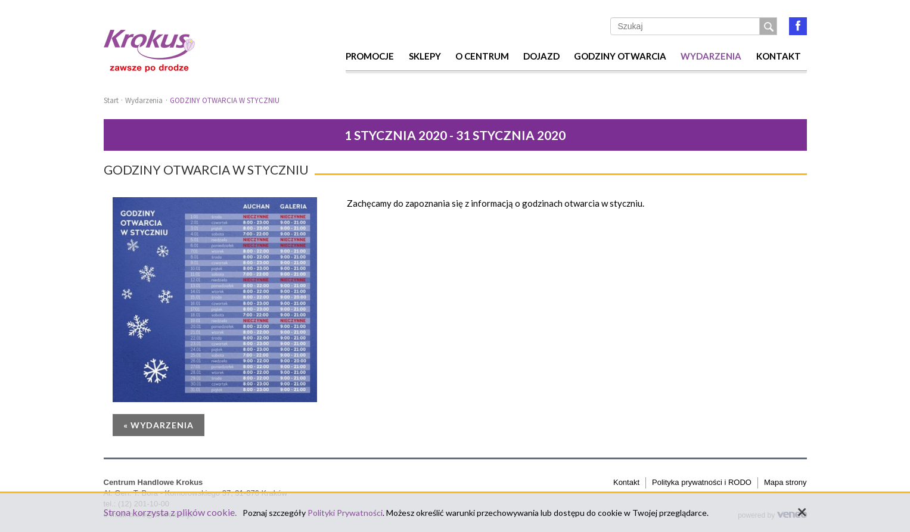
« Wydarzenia (158, 425)
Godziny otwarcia (620, 56)
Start (111, 100)
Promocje (370, 56)
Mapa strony (785, 482)
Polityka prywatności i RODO (701, 482)
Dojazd (541, 56)
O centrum (482, 56)
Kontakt (778, 56)
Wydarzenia (711, 56)
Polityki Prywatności (345, 513)
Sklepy (425, 56)
